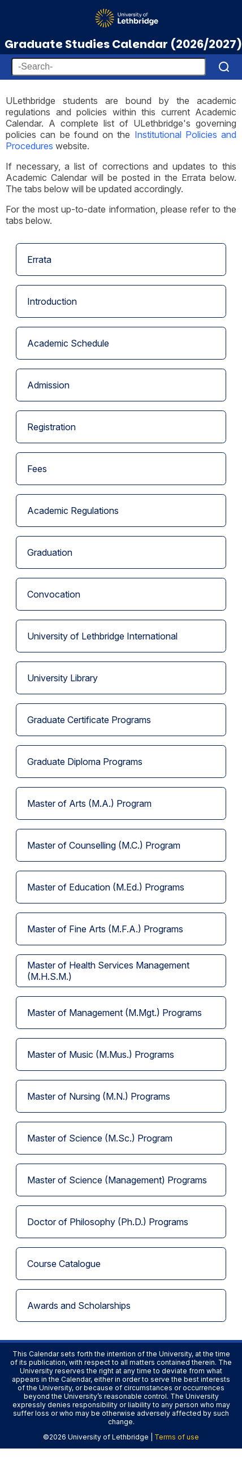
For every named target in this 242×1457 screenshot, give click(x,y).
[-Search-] (108, 67)
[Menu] (224, 13)
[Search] (224, 67)
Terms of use (176, 1437)
